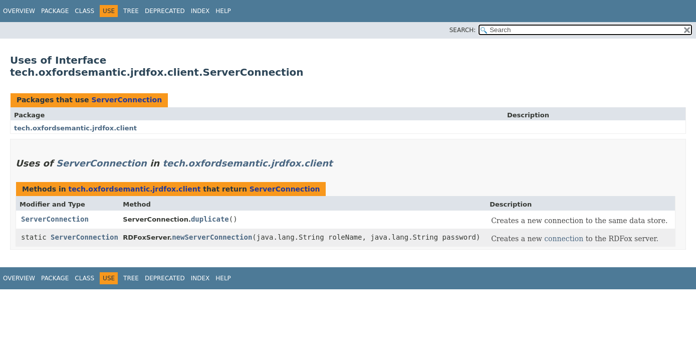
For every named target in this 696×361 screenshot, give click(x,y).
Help (223, 11)
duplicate (210, 219)
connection (563, 239)
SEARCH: (462, 30)
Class (84, 11)
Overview (19, 11)
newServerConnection (212, 237)
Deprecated (165, 11)
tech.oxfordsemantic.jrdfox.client (75, 128)
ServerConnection (126, 100)
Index (200, 11)
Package (55, 11)
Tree (131, 11)
